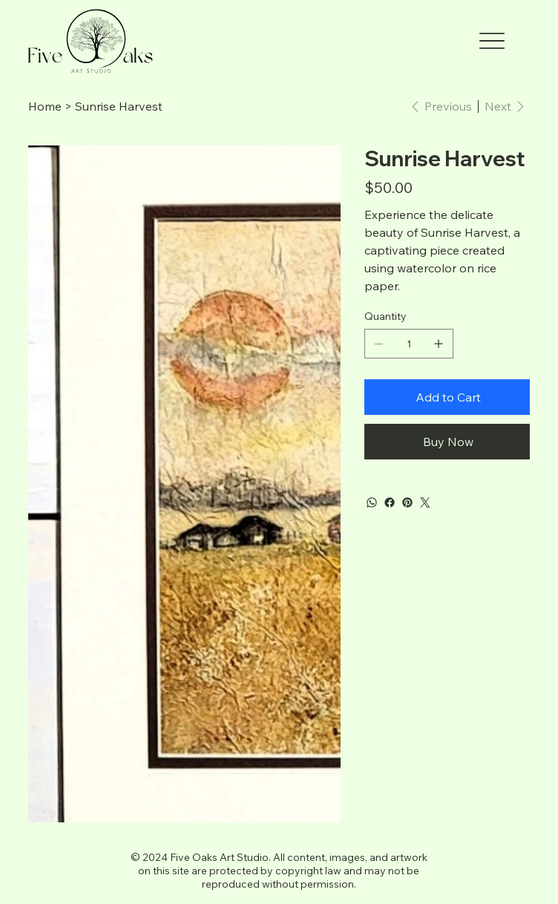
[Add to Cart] (447, 397)
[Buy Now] (447, 441)
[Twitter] (425, 502)
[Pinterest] (407, 502)
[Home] (45, 106)
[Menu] (492, 41)
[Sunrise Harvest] (119, 106)
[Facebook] (389, 502)
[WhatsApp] (371, 502)
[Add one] (438, 343)
